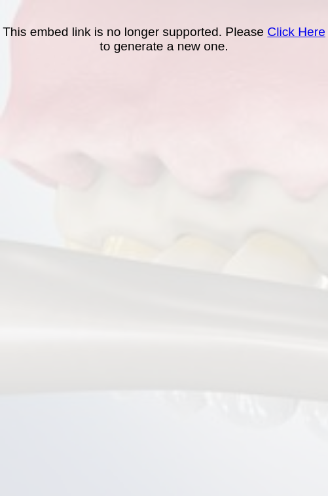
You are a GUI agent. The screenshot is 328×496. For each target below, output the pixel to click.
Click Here (296, 32)
